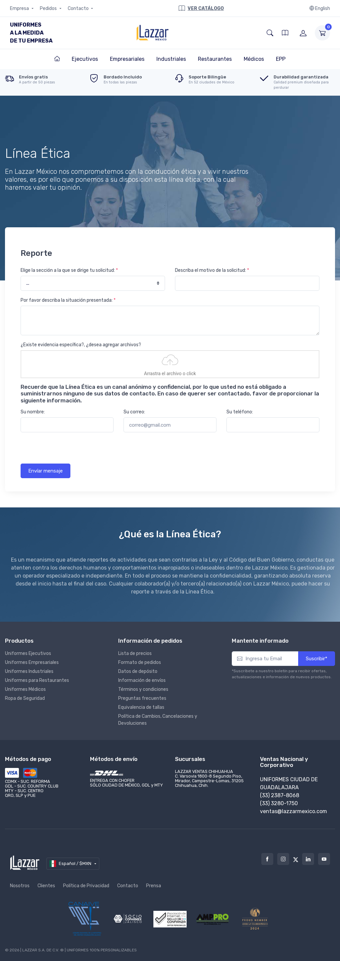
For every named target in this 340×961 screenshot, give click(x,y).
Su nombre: (33, 412)
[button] (270, 33)
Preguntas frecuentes (142, 698)
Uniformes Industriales (29, 671)
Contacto (79, 8)
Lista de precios (135, 653)
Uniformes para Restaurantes (37, 680)
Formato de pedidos (139, 662)
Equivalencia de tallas (141, 707)
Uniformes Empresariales (32, 662)
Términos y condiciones (143, 689)
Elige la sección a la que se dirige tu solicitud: (69, 270)
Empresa (20, 8)
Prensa (153, 886)
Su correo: (134, 412)
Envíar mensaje (45, 471)
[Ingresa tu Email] (265, 658)
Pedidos (49, 8)
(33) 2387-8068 (279, 795)
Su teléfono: (239, 412)
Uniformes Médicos (25, 689)
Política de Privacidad (86, 886)
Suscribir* (316, 659)
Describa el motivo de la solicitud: (212, 270)
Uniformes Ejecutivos (28, 653)
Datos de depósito (137, 671)
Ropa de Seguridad (25, 698)
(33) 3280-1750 (279, 803)
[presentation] (71, 451)
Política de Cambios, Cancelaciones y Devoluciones (157, 719)
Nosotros (20, 886)
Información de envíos (142, 680)
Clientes (46, 886)
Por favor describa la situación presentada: (68, 300)
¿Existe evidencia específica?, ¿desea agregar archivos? (81, 345)
